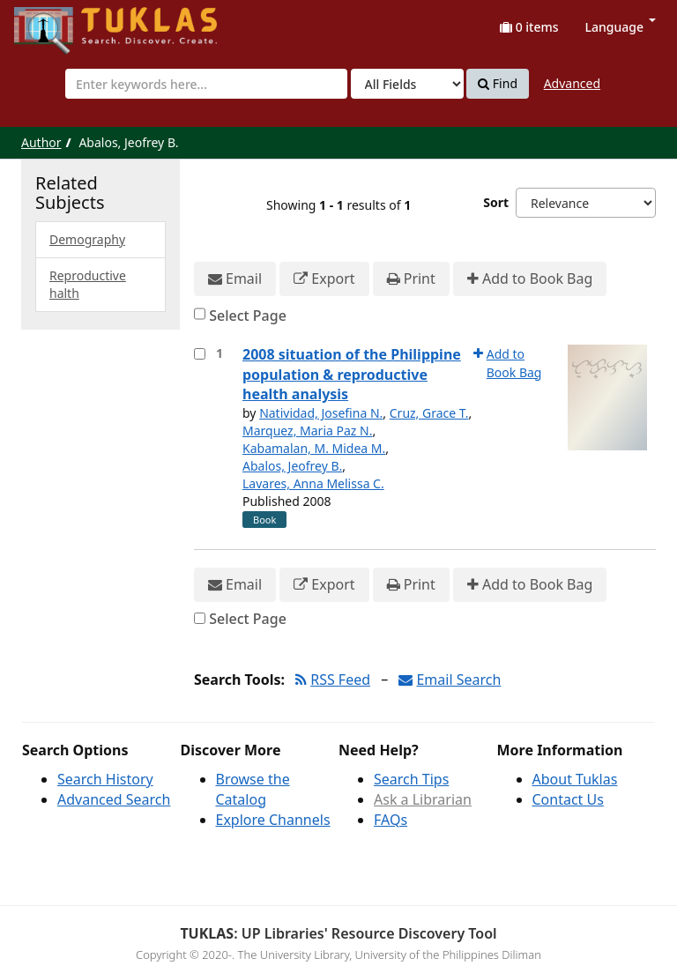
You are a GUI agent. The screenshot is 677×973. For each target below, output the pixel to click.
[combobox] (206, 84)
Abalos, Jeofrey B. (292, 465)
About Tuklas (575, 779)
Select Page (247, 315)
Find (497, 84)
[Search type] (407, 84)
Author (41, 142)
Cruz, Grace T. (429, 413)
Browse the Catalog (253, 789)
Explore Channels (273, 819)
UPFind (57, 22)
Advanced (572, 83)
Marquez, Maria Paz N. (307, 430)
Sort (496, 202)
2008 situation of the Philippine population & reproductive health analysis (351, 375)
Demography (87, 239)
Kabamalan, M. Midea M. (313, 448)
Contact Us (568, 799)
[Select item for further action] (199, 354)
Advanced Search (113, 799)
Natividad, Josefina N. (321, 413)
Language (620, 27)
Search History (105, 779)
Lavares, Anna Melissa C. (313, 483)
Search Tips (411, 779)
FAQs (390, 819)
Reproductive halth (87, 284)
